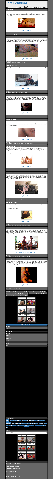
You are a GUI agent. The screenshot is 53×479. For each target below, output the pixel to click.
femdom (22, 256)
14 (37, 291)
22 (15, 293)
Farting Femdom (9, 340)
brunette (19, 34)
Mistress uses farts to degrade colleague (13, 476)
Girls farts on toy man (10, 36)
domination (25, 225)
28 (29, 293)
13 (35, 291)
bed (24, 62)
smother (36, 425)
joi (16, 34)
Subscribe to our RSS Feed (26, 324)
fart (15, 62)
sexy (22, 143)
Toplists (8, 345)
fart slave (42, 420)
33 (41, 293)
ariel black (10, 34)
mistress (14, 116)
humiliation (23, 423)
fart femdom (32, 420)
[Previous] (8, 291)
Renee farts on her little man (11, 202)
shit (24, 34)
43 (22, 295)
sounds (22, 288)
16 (42, 291)
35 (45, 293)
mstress (14, 199)
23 (18, 293)
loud (32, 423)
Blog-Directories (9, 342)
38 (11, 295)
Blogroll (8, 333)
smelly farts (24, 92)
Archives (8, 430)
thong (22, 62)
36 (6, 295)
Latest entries (9, 461)
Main (7, 328)
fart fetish (38, 420)
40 (15, 295)
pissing (45, 423)
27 (27, 293)
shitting (26, 34)
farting (14, 34)
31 (36, 293)
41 (18, 295)
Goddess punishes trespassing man (12, 473)
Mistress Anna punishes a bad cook (12, 466)
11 (30, 291)
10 (28, 291)
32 (38, 293)
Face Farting (8, 338)
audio (17, 256)
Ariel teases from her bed (11, 119)
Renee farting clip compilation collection (13, 146)
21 (13, 293)
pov (15, 34)
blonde (27, 170)
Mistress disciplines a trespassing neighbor (13, 468)
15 (40, 291)
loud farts (28, 143)
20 (11, 293)
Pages (8, 326)
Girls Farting (8, 335)
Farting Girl (8, 336)
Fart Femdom (16, 3)
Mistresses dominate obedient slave (12, 469)
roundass (24, 256)
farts (16, 92)
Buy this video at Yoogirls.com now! (26, 252)
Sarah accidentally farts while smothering (14, 172)
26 (25, 293)
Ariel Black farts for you (10, 9)
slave (20, 199)
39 (13, 295)
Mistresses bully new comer (11, 474)
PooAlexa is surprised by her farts (12, 65)
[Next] (26, 295)
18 (6, 293)
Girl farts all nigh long (10, 259)
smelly (14, 62)
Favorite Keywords (10, 418)
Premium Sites (9, 331)
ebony (26, 116)
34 (43, 293)
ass (12, 62)
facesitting (18, 62)
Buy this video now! (26, 30)
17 (44, 291)
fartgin (10, 199)
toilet (7, 427)
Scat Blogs (8, 343)
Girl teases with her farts (10, 95)
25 (22, 293)
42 (20, 295)
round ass (21, 34)
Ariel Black (11, 143)
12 (33, 291)
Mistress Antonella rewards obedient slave (13, 463)
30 (34, 293)
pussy (7, 425)
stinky (21, 92)
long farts (18, 92)
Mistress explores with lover (11, 471)
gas (20, 62)
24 (20, 293)
